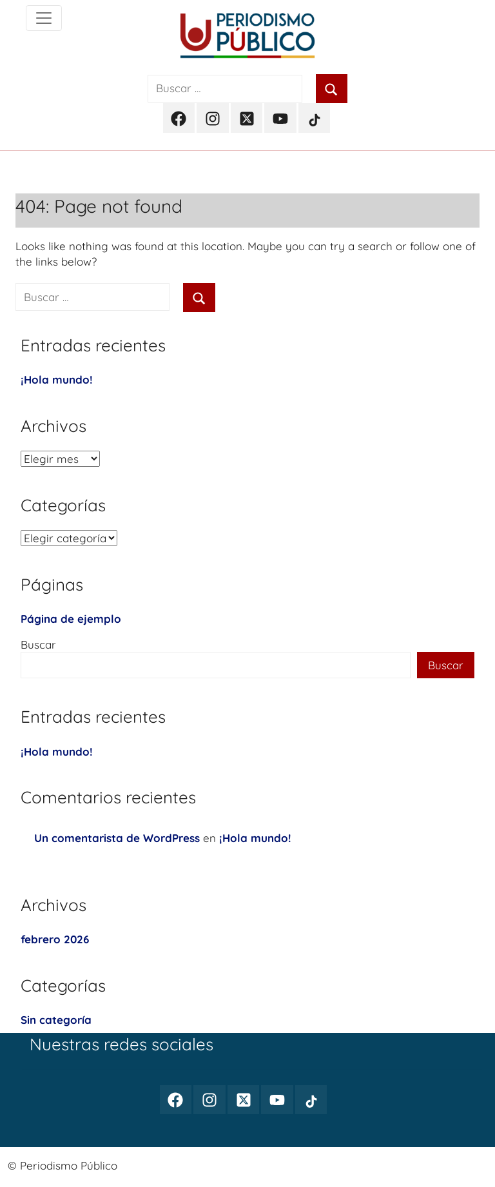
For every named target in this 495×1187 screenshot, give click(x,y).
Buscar (38, 644)
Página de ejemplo (71, 618)
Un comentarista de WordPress (117, 838)
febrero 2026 (55, 939)
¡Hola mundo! (57, 379)
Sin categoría (56, 1019)
